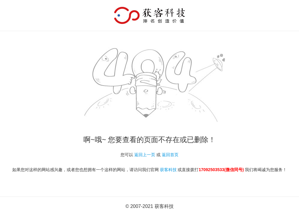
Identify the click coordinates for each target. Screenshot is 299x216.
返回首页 (170, 154)
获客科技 (168, 169)
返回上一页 (144, 154)
